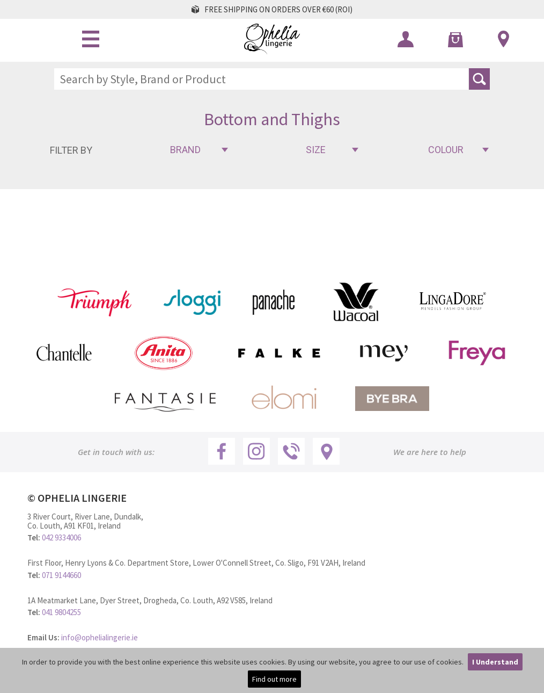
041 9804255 (61, 612)
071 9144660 (61, 575)
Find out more (274, 679)
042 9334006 (61, 537)
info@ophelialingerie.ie (99, 637)
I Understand (495, 662)
